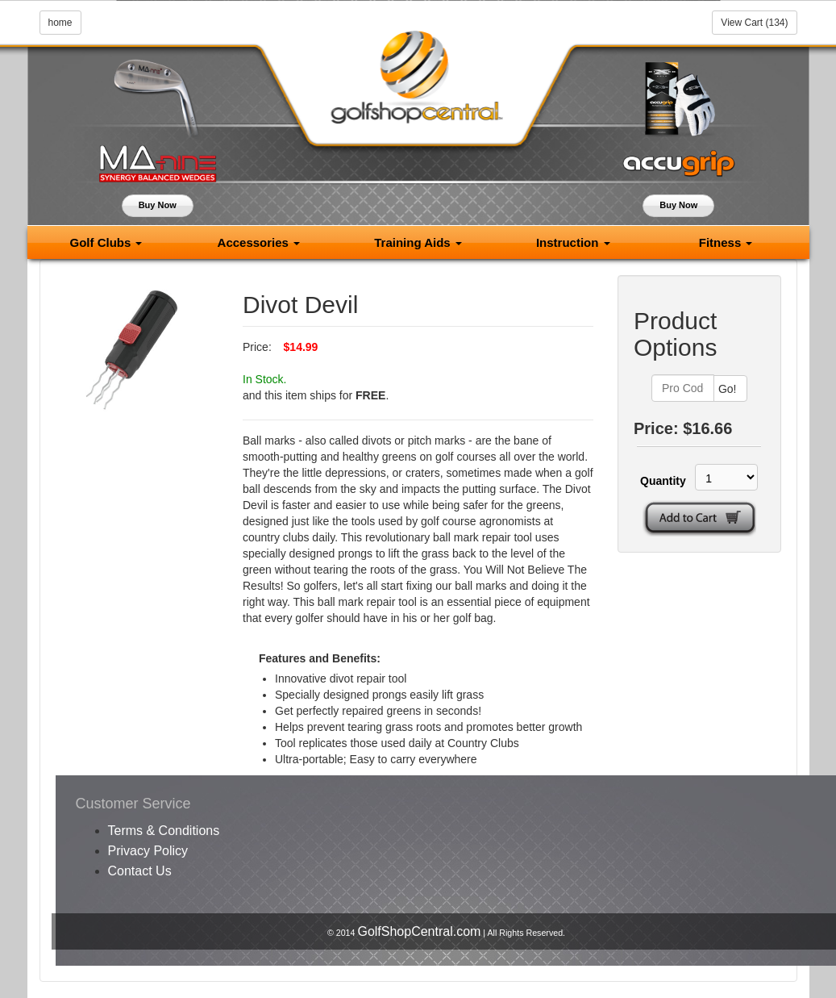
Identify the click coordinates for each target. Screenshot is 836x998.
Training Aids (418, 242)
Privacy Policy (148, 851)
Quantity (658, 480)
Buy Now (158, 205)
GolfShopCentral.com (418, 931)
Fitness (726, 242)
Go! (727, 388)
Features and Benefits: (320, 658)
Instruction (573, 242)
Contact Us (140, 871)
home (60, 22)
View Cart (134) (754, 22)
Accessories (259, 242)
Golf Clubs (105, 242)
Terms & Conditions (164, 830)
